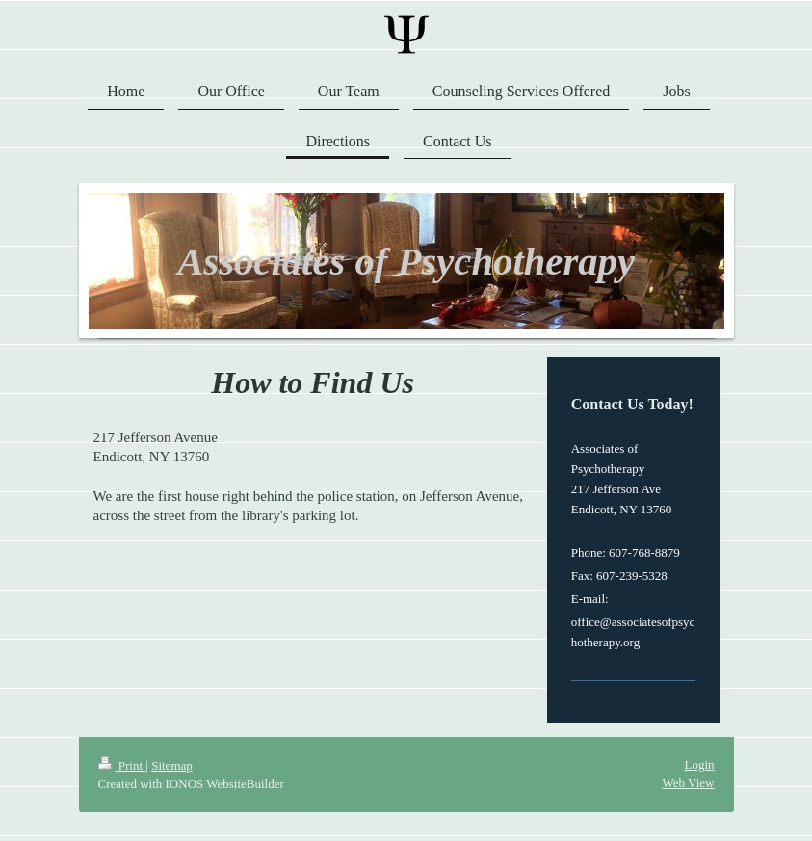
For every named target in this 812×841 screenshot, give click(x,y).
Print (122, 765)
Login (699, 764)
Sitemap (172, 765)
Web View (689, 782)
